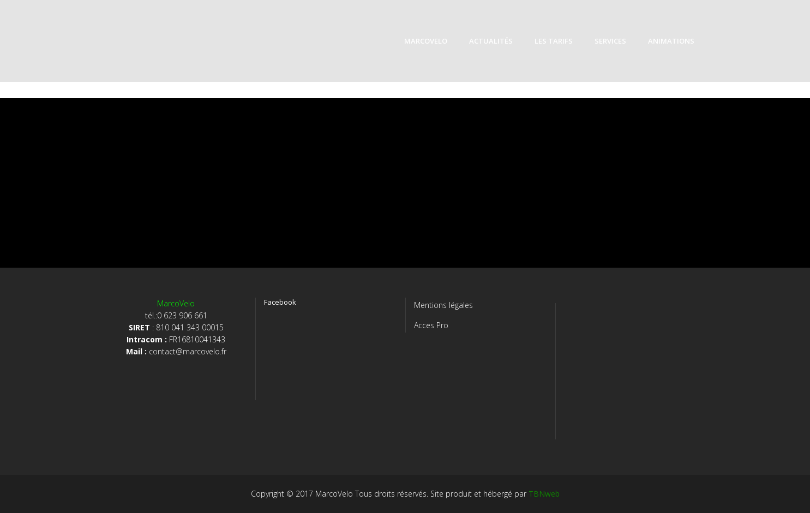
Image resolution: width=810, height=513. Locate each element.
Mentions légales (443, 305)
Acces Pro (431, 325)
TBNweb (544, 493)
